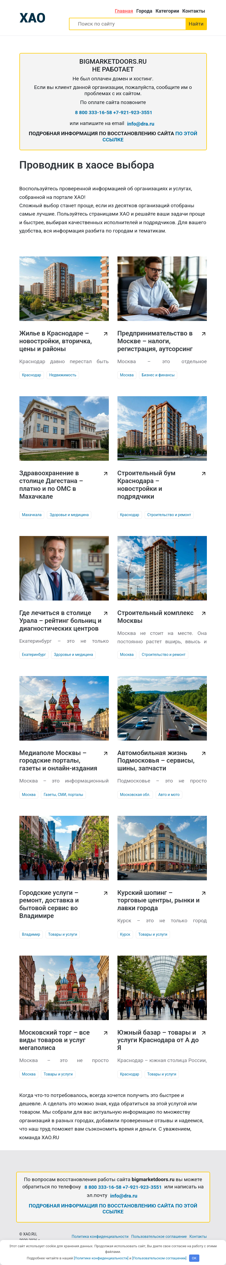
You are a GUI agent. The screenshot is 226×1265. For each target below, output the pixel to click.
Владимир (31, 934)
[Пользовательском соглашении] (159, 1258)
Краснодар (31, 375)
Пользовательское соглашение (159, 1236)
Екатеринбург (34, 654)
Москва (127, 375)
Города (144, 11)
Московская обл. (135, 794)
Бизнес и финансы (158, 375)
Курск (125, 934)
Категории (167, 11)
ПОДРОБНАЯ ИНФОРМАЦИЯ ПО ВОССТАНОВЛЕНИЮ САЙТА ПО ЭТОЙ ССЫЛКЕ (113, 1209)
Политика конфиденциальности (100, 1236)
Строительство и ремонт (169, 515)
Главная (124, 11)
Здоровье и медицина (69, 515)
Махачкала (32, 515)
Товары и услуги (62, 934)
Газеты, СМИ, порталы (63, 794)
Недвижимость (63, 375)
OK (194, 1258)
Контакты (193, 11)
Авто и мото (169, 794)
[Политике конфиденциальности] (101, 1258)
